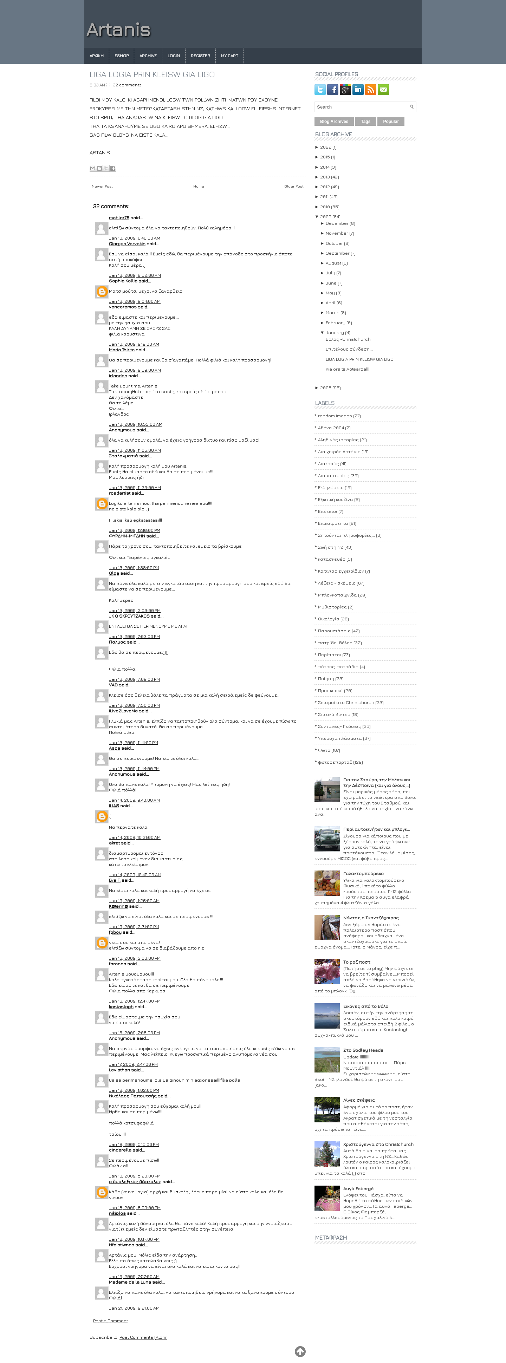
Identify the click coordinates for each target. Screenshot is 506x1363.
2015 (325, 156)
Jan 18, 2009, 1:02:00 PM (134, 1090)
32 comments (127, 84)
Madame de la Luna (130, 1282)
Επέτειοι (327, 511)
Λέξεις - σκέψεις (337, 583)
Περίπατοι (329, 654)
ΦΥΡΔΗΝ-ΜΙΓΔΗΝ (127, 536)
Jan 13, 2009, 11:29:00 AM (135, 487)
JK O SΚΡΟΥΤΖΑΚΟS (129, 616)
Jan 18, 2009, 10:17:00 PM (134, 1239)
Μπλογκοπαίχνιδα (337, 595)
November (337, 233)
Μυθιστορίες (332, 606)
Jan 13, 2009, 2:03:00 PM (135, 610)
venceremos (123, 306)
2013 (325, 177)
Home (198, 186)
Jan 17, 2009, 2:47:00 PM (133, 1064)
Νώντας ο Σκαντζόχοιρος (371, 917)
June (331, 283)
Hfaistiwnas (121, 1244)
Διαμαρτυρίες (333, 475)
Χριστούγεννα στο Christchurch (378, 1144)
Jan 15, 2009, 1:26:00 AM (134, 900)
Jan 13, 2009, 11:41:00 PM (133, 742)
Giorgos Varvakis (127, 243)
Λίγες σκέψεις (359, 1100)
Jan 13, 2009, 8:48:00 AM (134, 238)
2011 (324, 196)
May (330, 292)
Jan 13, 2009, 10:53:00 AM (135, 424)
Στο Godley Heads (363, 1050)
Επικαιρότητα (333, 523)
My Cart (229, 55)
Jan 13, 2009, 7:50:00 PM (134, 705)
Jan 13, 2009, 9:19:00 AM (134, 344)
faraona (117, 963)
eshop (122, 55)
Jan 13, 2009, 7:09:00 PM (134, 679)
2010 (325, 206)
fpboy (115, 932)
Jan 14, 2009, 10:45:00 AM (135, 874)
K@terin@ (118, 906)
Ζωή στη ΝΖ (330, 547)
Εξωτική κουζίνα (335, 499)
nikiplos (117, 1213)
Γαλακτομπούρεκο (363, 873)
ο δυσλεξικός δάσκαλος (135, 1181)
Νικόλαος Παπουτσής (133, 1095)
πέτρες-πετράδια (338, 666)
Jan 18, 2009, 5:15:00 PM (134, 1144)
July (330, 272)
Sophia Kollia (123, 280)
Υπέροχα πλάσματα (340, 738)
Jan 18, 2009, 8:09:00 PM (135, 1207)
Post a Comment (110, 1320)
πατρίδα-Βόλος (335, 642)
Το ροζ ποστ (356, 962)
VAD (113, 684)
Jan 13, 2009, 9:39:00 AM (135, 370)
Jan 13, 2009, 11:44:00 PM (134, 768)
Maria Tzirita (122, 349)
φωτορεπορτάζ (335, 762)
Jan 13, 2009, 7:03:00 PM (134, 636)
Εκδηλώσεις (331, 487)
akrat (114, 843)
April (331, 302)
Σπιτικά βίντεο (334, 714)
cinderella (120, 1150)
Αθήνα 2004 (331, 427)
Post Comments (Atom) (143, 1337)
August (333, 263)
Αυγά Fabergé (358, 1188)
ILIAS (114, 805)
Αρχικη (97, 55)
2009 (325, 216)
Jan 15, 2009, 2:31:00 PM (134, 926)
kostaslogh (121, 1006)
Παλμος (117, 642)
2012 (325, 186)
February (335, 322)
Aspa (114, 748)
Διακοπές (328, 463)
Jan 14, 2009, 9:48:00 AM (134, 800)
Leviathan (119, 1069)
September (338, 253)
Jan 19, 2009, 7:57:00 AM (134, 1276)
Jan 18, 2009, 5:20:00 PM (135, 1176)
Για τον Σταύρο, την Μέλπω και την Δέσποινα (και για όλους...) (376, 782)
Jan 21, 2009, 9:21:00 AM (134, 1308)
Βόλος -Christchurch (348, 339)
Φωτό (324, 750)
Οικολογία (328, 618)
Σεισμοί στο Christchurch (346, 702)
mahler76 (119, 217)
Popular (391, 121)
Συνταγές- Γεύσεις (339, 726)
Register (200, 55)
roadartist (119, 493)
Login (174, 55)
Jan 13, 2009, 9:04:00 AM (135, 301)
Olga (114, 573)
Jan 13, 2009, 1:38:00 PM (134, 567)
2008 (325, 387)
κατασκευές (331, 559)
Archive (148, 55)
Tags (365, 121)
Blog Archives (334, 121)
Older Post (294, 186)
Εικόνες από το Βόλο (365, 1006)
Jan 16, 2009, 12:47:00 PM (135, 1001)
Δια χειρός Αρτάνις (339, 451)
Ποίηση (326, 678)
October (334, 243)
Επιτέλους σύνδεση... (349, 349)
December (337, 223)
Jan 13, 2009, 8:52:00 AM (135, 275)
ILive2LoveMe (123, 710)
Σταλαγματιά (123, 455)
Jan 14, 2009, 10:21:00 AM (135, 837)
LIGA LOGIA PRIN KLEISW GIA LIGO (152, 74)
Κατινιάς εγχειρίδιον (341, 571)
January (335, 332)
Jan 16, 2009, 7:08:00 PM (134, 1032)
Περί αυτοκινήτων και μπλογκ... (376, 829)
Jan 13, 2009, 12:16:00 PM (134, 530)
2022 (325, 147)
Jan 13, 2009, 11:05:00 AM (135, 450)
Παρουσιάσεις (334, 630)
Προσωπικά (330, 690)
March (332, 312)
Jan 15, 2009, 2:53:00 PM (135, 958)
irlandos (118, 375)
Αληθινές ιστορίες (338, 439)
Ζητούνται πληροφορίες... (346, 535)
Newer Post (102, 186)
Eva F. (115, 880)
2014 (325, 167)
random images (335, 415)
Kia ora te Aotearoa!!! (347, 369)
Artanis (118, 29)
